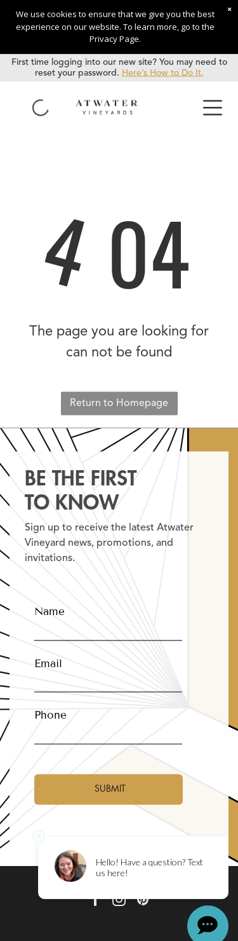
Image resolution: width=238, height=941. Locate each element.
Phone (50, 715)
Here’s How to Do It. (163, 72)
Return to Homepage (119, 403)
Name (49, 611)
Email (48, 663)
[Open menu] (212, 107)
